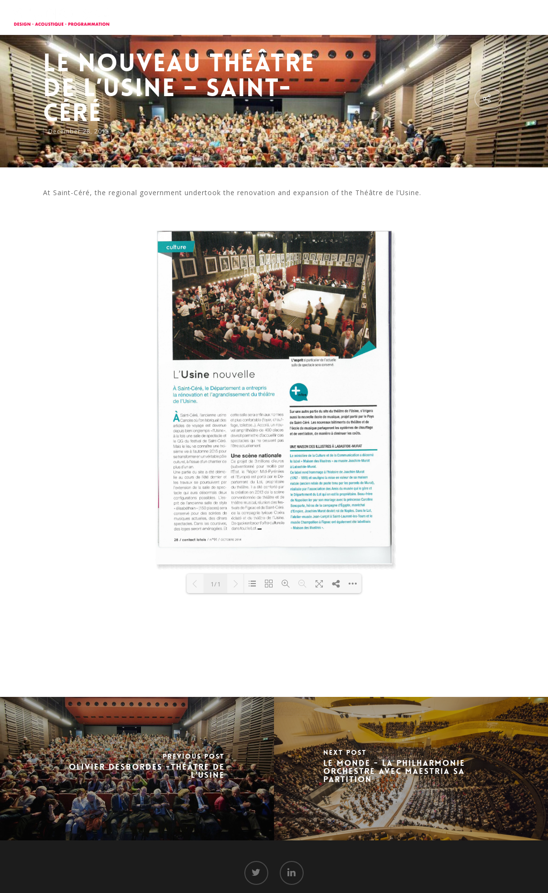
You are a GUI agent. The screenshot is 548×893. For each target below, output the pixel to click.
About (304, 17)
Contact (486, 17)
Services (343, 17)
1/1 (215, 584)
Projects (387, 17)
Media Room (437, 17)
